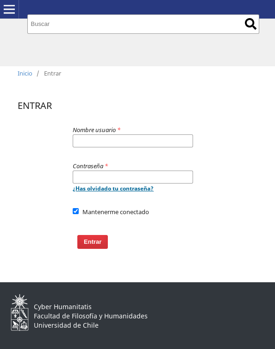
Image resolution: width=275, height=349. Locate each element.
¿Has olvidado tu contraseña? (113, 188)
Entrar (92, 241)
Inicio (25, 73)
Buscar (250, 24)
